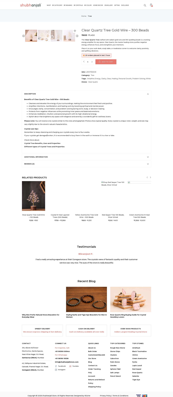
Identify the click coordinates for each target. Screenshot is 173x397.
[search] (145, 5)
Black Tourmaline (139, 363)
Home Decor (98, 5)
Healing (115, 79)
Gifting (117, 5)
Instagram (60, 381)
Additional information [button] (86, 168)
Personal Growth (124, 79)
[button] (151, 5)
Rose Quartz (137, 384)
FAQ (90, 384)
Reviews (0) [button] (86, 175)
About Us (92, 359)
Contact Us (92, 377)
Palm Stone (115, 373)
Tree (90, 16)
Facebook (60, 377)
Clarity (103, 79)
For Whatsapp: (61, 366)
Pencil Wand (115, 387)
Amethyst (136, 359)
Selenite (135, 387)
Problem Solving (138, 79)
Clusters (113, 366)
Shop (49, 5)
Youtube (74, 377)
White (148, 79)
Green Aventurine (139, 370)
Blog (90, 373)
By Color (88, 5)
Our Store (92, 370)
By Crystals (78, 5)
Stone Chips (115, 363)
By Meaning (68, 5)
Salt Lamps (114, 384)
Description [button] (86, 105)
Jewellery (108, 5)
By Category (57, 5)
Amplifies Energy (93, 79)
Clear (109, 79)
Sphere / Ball (115, 380)
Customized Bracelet (96, 366)
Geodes (113, 377)
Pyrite (134, 373)
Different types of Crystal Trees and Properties (44, 158)
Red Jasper (136, 380)
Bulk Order (92, 363)
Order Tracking (94, 380)
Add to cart (107, 62)
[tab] (86, 105)
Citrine (135, 366)
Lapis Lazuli (137, 377)
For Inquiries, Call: (62, 359)
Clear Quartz (93, 82)
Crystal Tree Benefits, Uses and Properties (42, 155)
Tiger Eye (136, 391)
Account (91, 387)
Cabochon (114, 370)
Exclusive (125, 5)
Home (83, 16)
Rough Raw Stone (117, 359)
